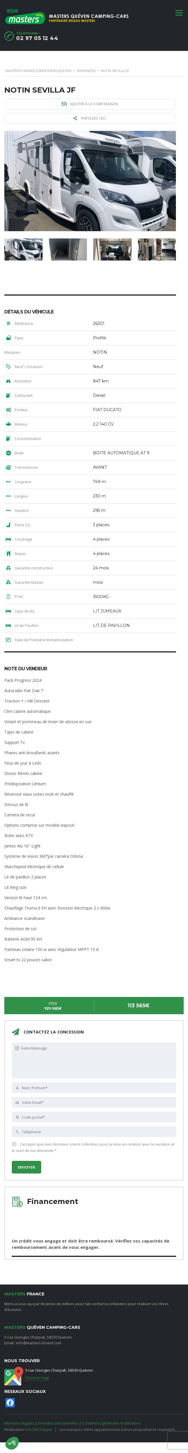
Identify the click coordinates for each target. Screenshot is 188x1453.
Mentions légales (19, 1422)
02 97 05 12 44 (37, 38)
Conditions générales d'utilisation (111, 1422)
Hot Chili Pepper (39, 1429)
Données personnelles (58, 1422)
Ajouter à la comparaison (90, 104)
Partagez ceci (91, 118)
